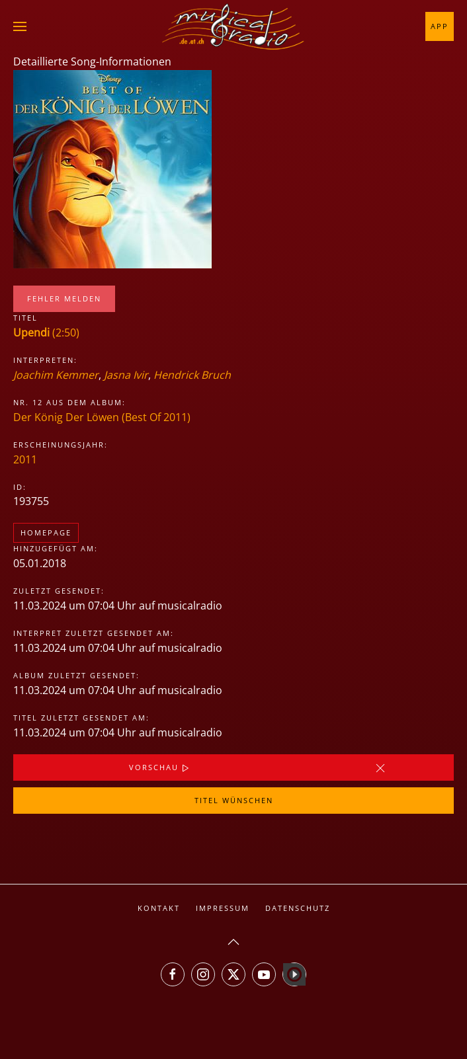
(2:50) (46, 332)
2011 (25, 459)
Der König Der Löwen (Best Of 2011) (102, 417)
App (439, 26)
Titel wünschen (233, 800)
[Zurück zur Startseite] (233, 26)
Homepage (46, 532)
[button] (19, 26)
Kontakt (159, 908)
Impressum (222, 908)
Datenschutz (297, 908)
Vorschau (160, 768)
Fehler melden (64, 298)
